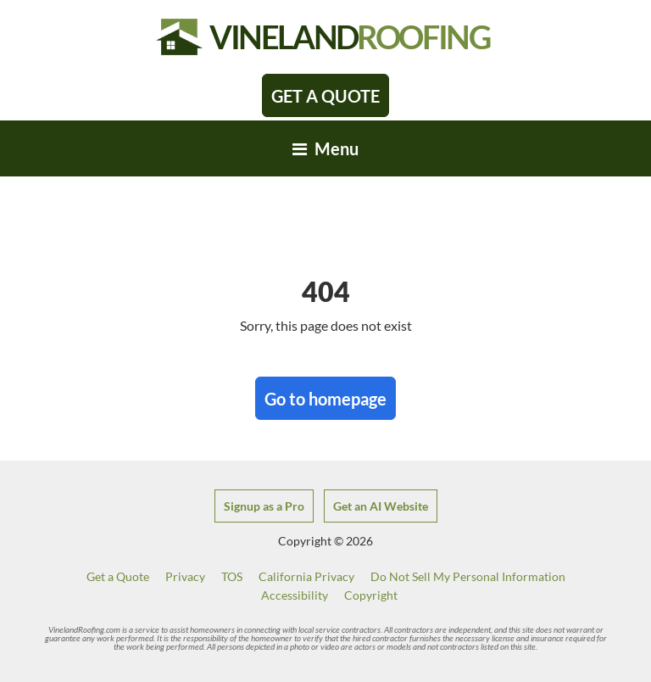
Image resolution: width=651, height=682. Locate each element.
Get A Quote (325, 96)
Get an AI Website (380, 506)
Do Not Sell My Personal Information (467, 576)
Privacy (185, 576)
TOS (231, 576)
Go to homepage (325, 399)
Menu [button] (325, 148)
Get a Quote (117, 576)
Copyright (371, 595)
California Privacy (306, 576)
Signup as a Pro (264, 506)
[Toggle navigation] (325, 148)
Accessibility (294, 595)
